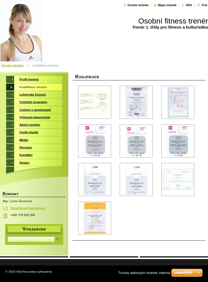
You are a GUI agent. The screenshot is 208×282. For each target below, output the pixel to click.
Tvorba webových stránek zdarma (144, 273)
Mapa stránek (167, 5)
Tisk (204, 5)
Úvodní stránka (138, 5)
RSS (189, 5)
